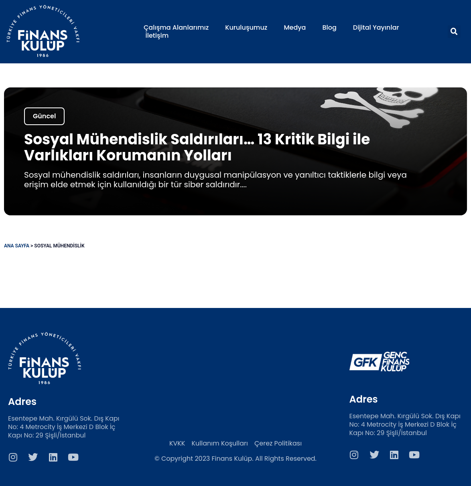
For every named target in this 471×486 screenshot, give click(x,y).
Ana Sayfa (16, 246)
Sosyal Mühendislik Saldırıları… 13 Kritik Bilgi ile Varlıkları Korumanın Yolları (197, 147)
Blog (329, 28)
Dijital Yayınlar (376, 28)
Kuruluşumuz (246, 28)
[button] (454, 31)
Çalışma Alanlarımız (176, 28)
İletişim (157, 36)
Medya (295, 28)
